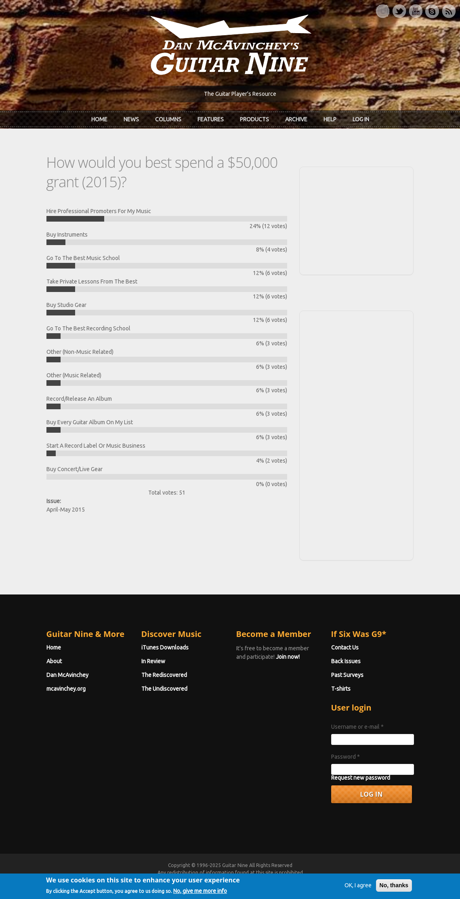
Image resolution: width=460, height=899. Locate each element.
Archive (296, 119)
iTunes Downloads (165, 647)
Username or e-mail (357, 726)
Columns (168, 119)
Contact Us (345, 647)
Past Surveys (347, 675)
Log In (361, 119)
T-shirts (341, 688)
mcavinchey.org (66, 688)
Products (254, 119)
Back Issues (346, 661)
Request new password (360, 777)
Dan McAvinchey (67, 675)
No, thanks (394, 887)
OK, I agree (358, 887)
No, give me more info (200, 893)
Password (345, 756)
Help (329, 119)
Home (99, 119)
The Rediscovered (164, 675)
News (131, 119)
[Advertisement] (356, 219)
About (54, 661)
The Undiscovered (164, 688)
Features (210, 119)
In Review (153, 661)
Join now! (288, 657)
